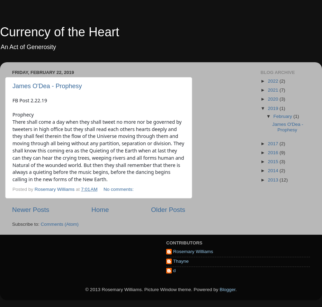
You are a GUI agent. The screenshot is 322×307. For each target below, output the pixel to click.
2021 (273, 90)
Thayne (181, 261)
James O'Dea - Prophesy (47, 86)
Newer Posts (30, 209)
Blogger (227, 289)
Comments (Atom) (60, 224)
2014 (273, 170)
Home (100, 209)
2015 (273, 161)
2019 (273, 108)
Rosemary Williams (193, 251)
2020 (273, 99)
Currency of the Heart (59, 32)
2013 (273, 180)
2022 (273, 81)
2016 (273, 152)
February (284, 116)
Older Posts (168, 209)
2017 (273, 143)
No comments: (119, 189)
